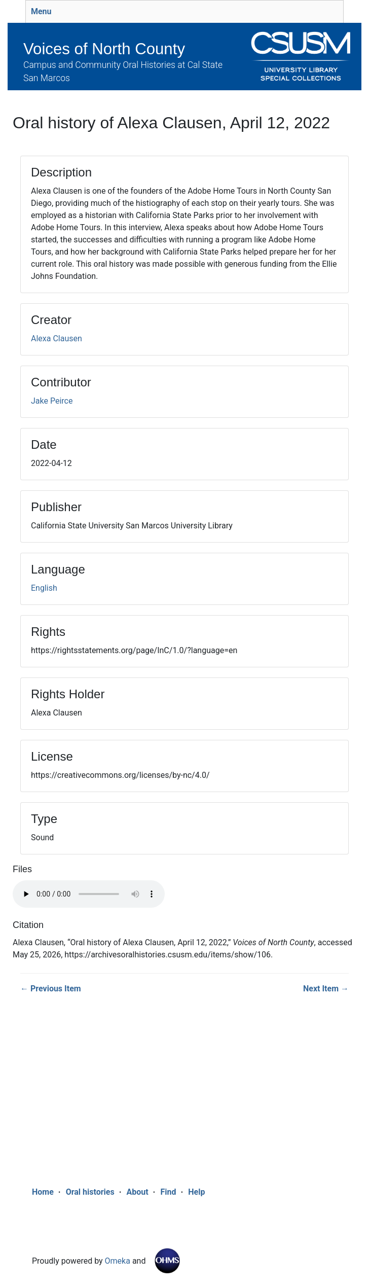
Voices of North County (104, 49)
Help (196, 1192)
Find (168, 1192)
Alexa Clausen (56, 338)
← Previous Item (50, 988)
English (44, 588)
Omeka (117, 1261)
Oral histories (90, 1192)
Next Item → (326, 988)
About (137, 1192)
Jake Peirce (51, 401)
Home (43, 1192)
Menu (41, 11)
